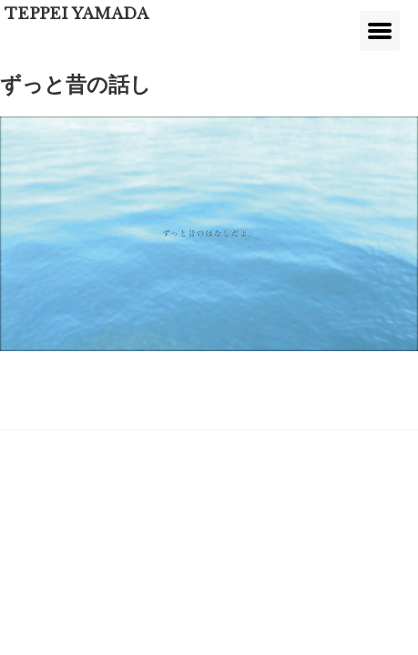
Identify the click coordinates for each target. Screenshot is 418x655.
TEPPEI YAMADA (76, 14)
